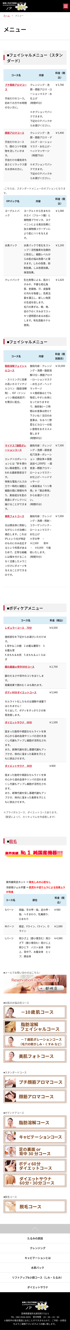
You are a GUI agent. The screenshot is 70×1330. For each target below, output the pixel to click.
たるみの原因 (35, 1238)
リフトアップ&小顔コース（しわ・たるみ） (37, 1277)
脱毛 (13, 841)
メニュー (65, 6)
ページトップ (35, 1228)
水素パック (37, 1268)
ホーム (6, 15)
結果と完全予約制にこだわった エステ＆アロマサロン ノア (19, 6)
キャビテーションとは (38, 1258)
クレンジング (38, 1248)
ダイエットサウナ (37, 1287)
